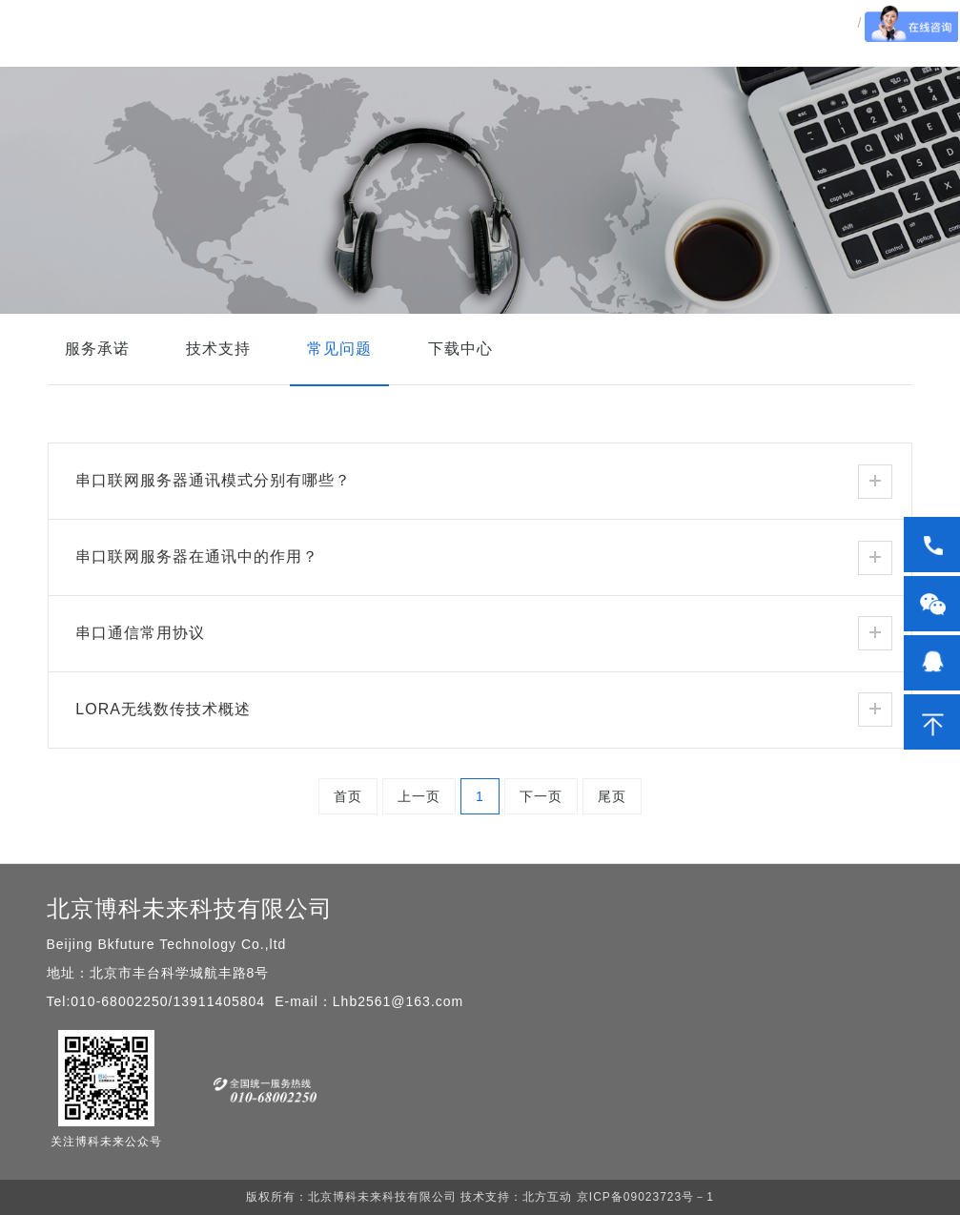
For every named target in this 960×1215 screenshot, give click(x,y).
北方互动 (547, 1197)
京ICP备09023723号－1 (642, 1197)
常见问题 (339, 348)
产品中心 (430, 61)
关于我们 (780, 61)
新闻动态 (605, 61)
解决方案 (517, 61)
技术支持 (218, 348)
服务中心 (693, 61)
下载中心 (460, 348)
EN (878, 60)
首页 (358, 61)
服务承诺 (97, 348)
